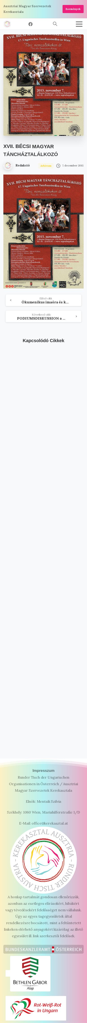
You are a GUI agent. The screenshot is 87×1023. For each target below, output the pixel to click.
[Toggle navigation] (79, 24)
